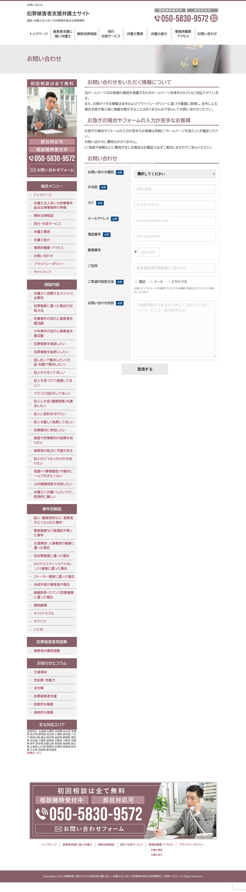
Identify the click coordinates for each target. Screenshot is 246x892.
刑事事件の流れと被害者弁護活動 (53, 321)
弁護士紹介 (159, 34)
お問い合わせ (207, 34)
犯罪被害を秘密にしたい (51, 352)
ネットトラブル (44, 613)
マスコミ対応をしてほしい (52, 393)
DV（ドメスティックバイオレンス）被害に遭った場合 (53, 566)
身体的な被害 (43, 712)
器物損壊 (40, 605)
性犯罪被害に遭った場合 (51, 556)
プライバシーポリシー (49, 264)
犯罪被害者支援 (45, 696)
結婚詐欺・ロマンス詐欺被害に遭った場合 (54, 595)
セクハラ (40, 621)
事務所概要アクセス (183, 34)
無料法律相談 (87, 34)
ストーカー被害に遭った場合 (54, 577)
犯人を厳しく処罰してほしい (54, 422)
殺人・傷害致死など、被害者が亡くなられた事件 (53, 520)
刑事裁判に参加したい (50, 430)
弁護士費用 (135, 34)
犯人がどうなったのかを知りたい (53, 461)
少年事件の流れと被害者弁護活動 (53, 333)
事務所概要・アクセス (49, 248)
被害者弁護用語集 (47, 651)
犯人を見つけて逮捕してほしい (53, 383)
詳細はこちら (34, 752)
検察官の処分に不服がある (53, 451)
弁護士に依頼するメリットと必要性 (54, 296)
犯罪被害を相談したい (50, 344)
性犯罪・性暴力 (44, 680)
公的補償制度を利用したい (53, 484)
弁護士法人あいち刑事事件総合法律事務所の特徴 (53, 205)
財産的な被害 (43, 704)
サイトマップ (42, 272)
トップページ (39, 34)
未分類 (39, 688)
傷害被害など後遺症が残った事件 (53, 533)
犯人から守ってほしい (49, 372)
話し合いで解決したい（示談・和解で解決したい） (52, 362)
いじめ (38, 629)
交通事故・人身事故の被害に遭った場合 (54, 546)
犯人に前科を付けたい (50, 414)
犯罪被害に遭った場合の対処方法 (53, 308)
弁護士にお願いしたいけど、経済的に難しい (54, 494)
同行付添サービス (111, 34)
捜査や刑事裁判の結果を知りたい (53, 440)
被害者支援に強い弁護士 (63, 34)
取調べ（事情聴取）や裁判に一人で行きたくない (53, 474)
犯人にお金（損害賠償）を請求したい (53, 404)
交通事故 (40, 672)
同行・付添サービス (47, 224)
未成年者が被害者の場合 (52, 584)
